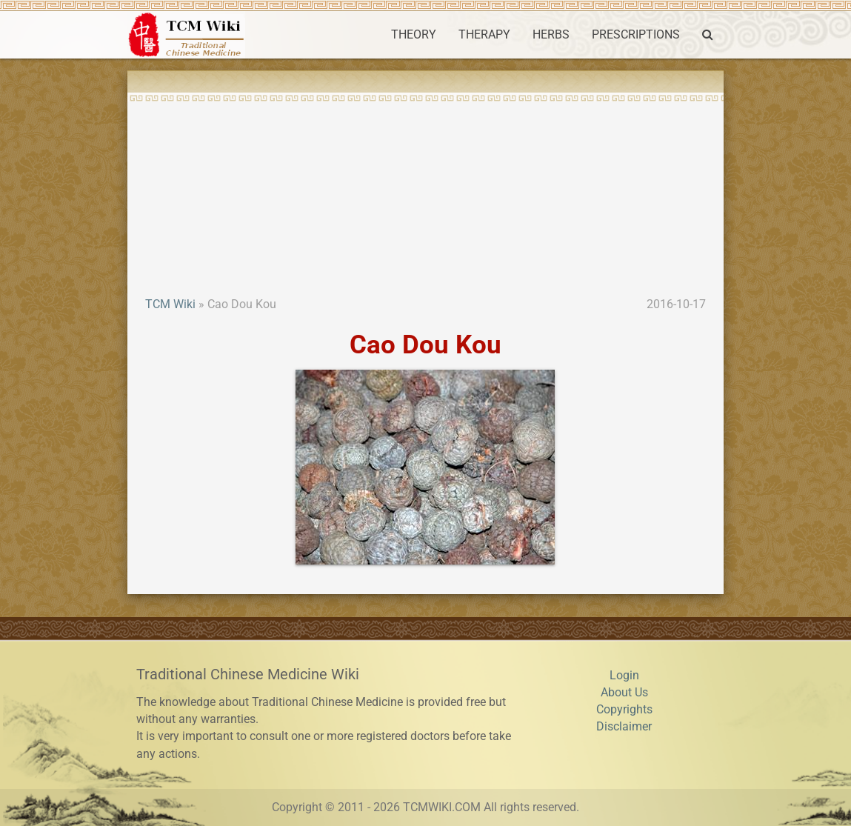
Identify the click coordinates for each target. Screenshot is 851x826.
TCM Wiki (170, 304)
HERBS (551, 34)
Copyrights (624, 709)
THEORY (413, 34)
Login (624, 675)
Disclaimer (624, 726)
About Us (624, 692)
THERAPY (484, 34)
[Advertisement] (425, 185)
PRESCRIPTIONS (636, 34)
